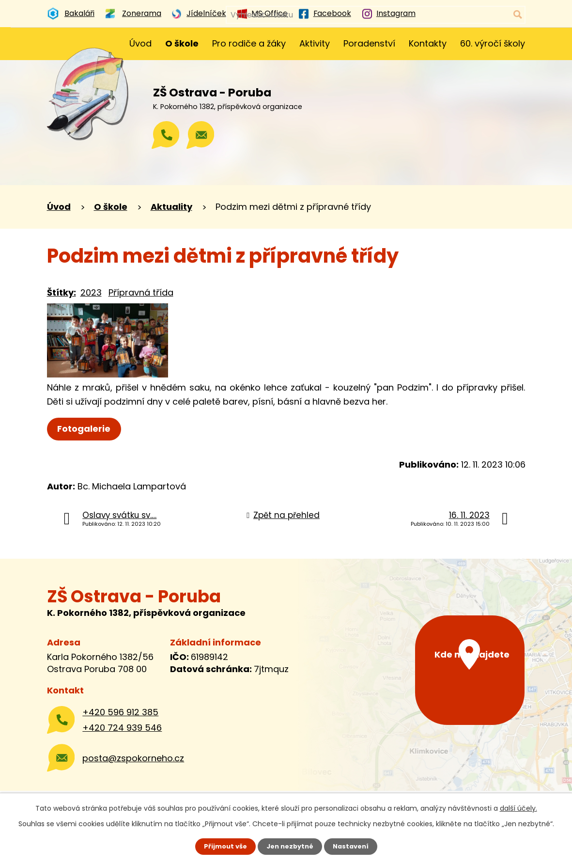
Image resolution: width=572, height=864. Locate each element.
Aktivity (314, 43)
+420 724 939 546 (122, 728)
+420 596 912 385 (120, 712)
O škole (182, 43)
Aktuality (171, 207)
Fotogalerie (86, 429)
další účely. (518, 807)
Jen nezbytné (289, 846)
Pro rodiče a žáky (249, 43)
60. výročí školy (492, 43)
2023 (91, 292)
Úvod (140, 43)
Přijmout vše (222, 846)
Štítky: (61, 292)
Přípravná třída (140, 292)
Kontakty (428, 43)
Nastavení (354, 846)
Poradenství (369, 43)
